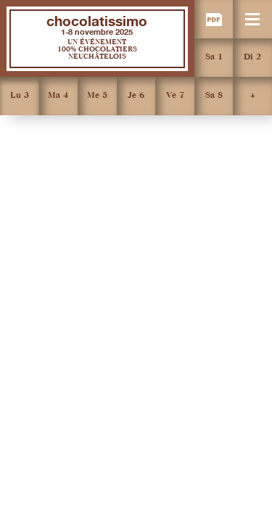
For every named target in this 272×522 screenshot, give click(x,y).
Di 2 (252, 57)
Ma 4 (58, 95)
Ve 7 (175, 95)
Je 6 (136, 95)
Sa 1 (214, 57)
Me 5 (97, 95)
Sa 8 (214, 95)
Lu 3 (19, 95)
